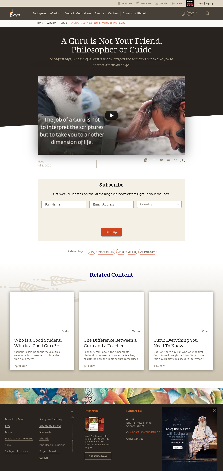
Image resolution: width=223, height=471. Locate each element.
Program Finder (192, 14)
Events (99, 13)
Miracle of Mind (14, 419)
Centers (113, 13)
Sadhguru (39, 13)
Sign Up (209, 3)
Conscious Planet (134, 13)
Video (64, 23)
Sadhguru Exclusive (16, 451)
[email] (175, 161)
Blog (7, 425)
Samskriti (45, 432)
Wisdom (55, 13)
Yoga (8, 445)
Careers (43, 458)
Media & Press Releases (19, 438)
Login (200, 3)
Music (8, 432)
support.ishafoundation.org (146, 432)
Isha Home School (50, 425)
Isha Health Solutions (52, 445)
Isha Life (44, 438)
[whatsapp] (145, 161)
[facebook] (154, 160)
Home (39, 23)
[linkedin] (168, 161)
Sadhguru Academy (50, 419)
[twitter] (161, 161)
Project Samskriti (49, 451)
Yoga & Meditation (78, 13)
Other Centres (134, 439)
